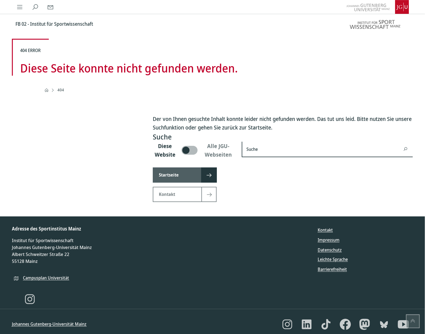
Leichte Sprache (333, 259)
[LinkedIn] (306, 324)
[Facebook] (345, 324)
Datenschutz (330, 250)
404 (60, 89)
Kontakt (325, 230)
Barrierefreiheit (332, 269)
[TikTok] (325, 324)
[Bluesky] (383, 324)
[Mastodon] (364, 324)
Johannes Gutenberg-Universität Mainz (49, 324)
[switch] (194, 150)
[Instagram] (29, 299)
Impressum (328, 240)
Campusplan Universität (46, 278)
